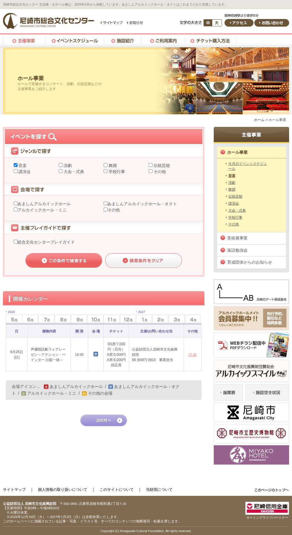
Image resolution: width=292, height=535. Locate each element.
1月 (140, 317)
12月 (128, 319)
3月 (176, 319)
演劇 (67, 165)
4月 (193, 319)
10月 (95, 319)
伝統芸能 (161, 165)
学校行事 (116, 171)
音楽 (22, 165)
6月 (30, 319)
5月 (10, 317)
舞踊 (112, 165)
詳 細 (193, 355)
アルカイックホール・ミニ (42, 210)
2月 (160, 319)
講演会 (24, 171)
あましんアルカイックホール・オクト (142, 203)
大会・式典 (73, 171)
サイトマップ (14, 489)
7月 (46, 319)
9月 (79, 319)
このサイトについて (117, 489)
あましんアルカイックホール (44, 203)
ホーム (259, 120)
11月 (112, 319)
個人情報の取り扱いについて (62, 489)
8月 (63, 319)
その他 (159, 171)
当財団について (159, 489)
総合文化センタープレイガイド (46, 242)
